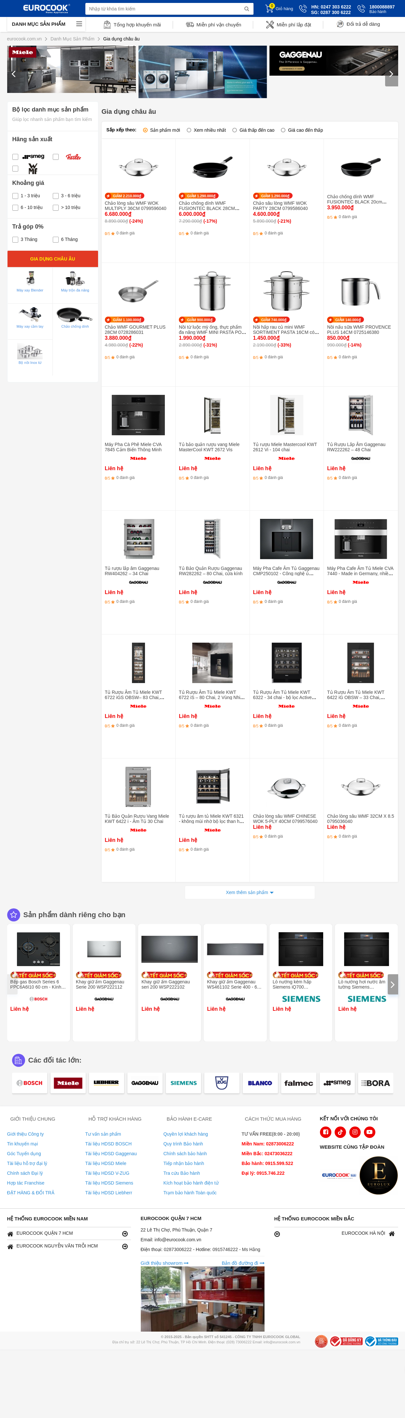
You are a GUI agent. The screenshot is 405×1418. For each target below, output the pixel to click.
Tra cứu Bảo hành (182, 1173)
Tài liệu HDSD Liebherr (108, 1192)
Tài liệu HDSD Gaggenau (111, 1153)
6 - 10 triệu (27, 207)
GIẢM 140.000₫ (348, 320)
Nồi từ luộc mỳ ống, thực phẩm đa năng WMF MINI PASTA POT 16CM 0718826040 (211, 332)
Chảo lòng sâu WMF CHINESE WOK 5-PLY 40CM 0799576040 (285, 818)
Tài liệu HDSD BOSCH (108, 1143)
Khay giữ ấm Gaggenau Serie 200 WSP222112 (100, 984)
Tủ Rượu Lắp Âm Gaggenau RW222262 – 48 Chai (356, 447)
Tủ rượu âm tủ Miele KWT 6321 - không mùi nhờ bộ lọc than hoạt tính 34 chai (212, 821)
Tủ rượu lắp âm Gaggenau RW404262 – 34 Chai (132, 571)
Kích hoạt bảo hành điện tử (191, 1183)
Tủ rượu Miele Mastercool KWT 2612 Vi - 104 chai (285, 447)
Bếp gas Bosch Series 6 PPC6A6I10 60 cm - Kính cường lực (35, 987)
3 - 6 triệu (66, 195)
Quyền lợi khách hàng (186, 1134)
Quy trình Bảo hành (183, 1143)
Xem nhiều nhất (210, 130)
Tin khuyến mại (22, 1143)
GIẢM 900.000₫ (199, 320)
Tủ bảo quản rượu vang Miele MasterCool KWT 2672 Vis (209, 447)
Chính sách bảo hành (185, 1153)
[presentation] (13, 73)
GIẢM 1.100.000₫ (127, 320)
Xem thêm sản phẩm (247, 892)
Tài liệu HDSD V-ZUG (107, 1173)
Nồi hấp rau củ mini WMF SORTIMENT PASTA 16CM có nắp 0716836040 (284, 332)
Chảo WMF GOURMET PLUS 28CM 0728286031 (135, 329)
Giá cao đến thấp (305, 130)
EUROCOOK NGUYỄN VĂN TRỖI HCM (67, 1246)
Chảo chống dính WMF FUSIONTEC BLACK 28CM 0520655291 (207, 208)
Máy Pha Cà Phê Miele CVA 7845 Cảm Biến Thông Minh (133, 447)
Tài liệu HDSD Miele (105, 1163)
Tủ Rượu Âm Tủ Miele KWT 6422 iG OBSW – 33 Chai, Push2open (355, 697)
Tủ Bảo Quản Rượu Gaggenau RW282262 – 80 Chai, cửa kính (211, 571)
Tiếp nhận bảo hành (184, 1163)
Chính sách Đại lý (25, 1173)
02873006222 (178, 1249)
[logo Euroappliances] (341, 1176)
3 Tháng (24, 239)
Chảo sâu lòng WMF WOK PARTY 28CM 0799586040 (280, 206)
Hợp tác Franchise (26, 1183)
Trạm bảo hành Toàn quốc (190, 1192)
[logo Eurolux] (380, 1176)
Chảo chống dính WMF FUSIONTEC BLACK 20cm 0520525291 (354, 202)
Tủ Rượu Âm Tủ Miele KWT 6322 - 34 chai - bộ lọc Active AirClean (282, 697)
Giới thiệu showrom (165, 1263)
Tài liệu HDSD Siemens (109, 1183)
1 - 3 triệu (26, 195)
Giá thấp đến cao (256, 130)
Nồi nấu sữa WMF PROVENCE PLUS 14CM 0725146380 (359, 329)
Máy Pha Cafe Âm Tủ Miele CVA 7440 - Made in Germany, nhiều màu (360, 573)
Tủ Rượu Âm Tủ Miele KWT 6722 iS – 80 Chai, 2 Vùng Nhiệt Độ (211, 697)
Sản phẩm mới (165, 130)
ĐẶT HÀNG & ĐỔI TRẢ (30, 1192)
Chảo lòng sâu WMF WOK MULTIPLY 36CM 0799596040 (135, 206)
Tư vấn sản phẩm (103, 1134)
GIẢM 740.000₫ (274, 320)
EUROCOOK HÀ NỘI (334, 1233)
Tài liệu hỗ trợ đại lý (27, 1163)
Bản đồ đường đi (243, 1263)
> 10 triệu (66, 207)
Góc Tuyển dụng (24, 1153)
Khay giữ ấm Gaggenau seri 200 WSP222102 (165, 984)
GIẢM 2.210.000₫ (127, 196)
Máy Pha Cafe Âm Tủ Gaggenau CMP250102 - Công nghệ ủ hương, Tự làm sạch (286, 573)
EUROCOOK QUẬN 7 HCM (67, 1233)
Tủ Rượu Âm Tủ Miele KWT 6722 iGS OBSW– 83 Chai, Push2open (133, 697)
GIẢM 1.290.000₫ (201, 196)
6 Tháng (65, 239)
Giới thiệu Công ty (25, 1134)
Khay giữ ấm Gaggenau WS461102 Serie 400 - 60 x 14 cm (235, 987)
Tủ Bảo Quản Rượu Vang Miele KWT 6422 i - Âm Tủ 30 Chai (137, 818)
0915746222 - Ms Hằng (236, 1249)
